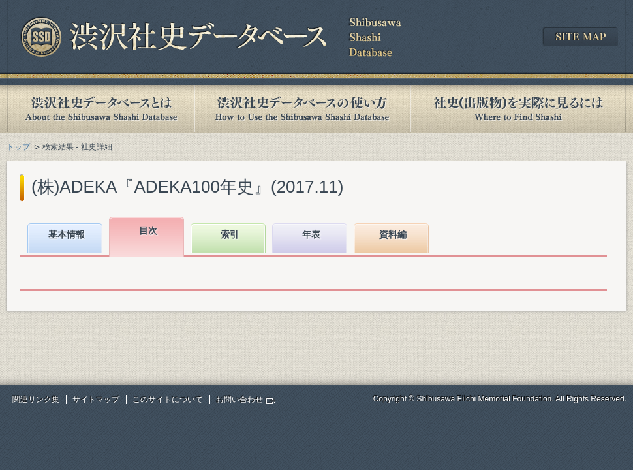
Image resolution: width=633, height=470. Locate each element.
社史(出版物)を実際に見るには (518, 109)
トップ (18, 146)
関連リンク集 (35, 399)
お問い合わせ (239, 399)
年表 (311, 234)
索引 (230, 234)
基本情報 (66, 234)
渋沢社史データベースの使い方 (302, 109)
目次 (148, 230)
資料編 (393, 234)
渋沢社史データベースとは (100, 109)
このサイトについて (167, 399)
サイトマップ (95, 399)
